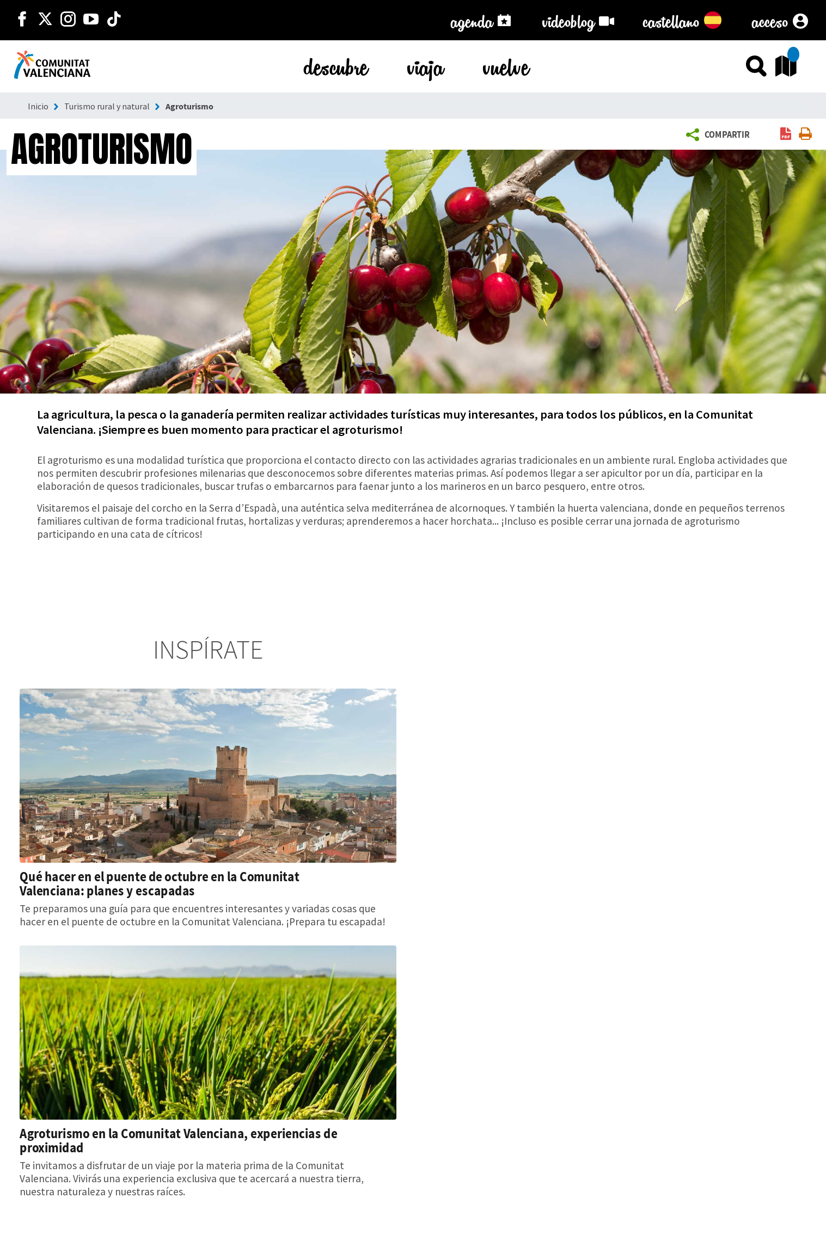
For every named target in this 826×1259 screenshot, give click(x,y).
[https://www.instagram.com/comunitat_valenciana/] (68, 20)
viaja (425, 65)
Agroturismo (189, 106)
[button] (720, 135)
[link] (786, 134)
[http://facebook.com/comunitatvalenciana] (22, 20)
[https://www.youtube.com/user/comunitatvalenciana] (91, 20)
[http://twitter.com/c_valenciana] (45, 20)
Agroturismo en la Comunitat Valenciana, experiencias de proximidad (178, 1140)
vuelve (506, 65)
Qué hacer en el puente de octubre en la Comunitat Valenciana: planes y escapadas (159, 883)
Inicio (38, 106)
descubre (336, 65)
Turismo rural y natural (107, 106)
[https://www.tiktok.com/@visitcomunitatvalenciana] (113, 20)
